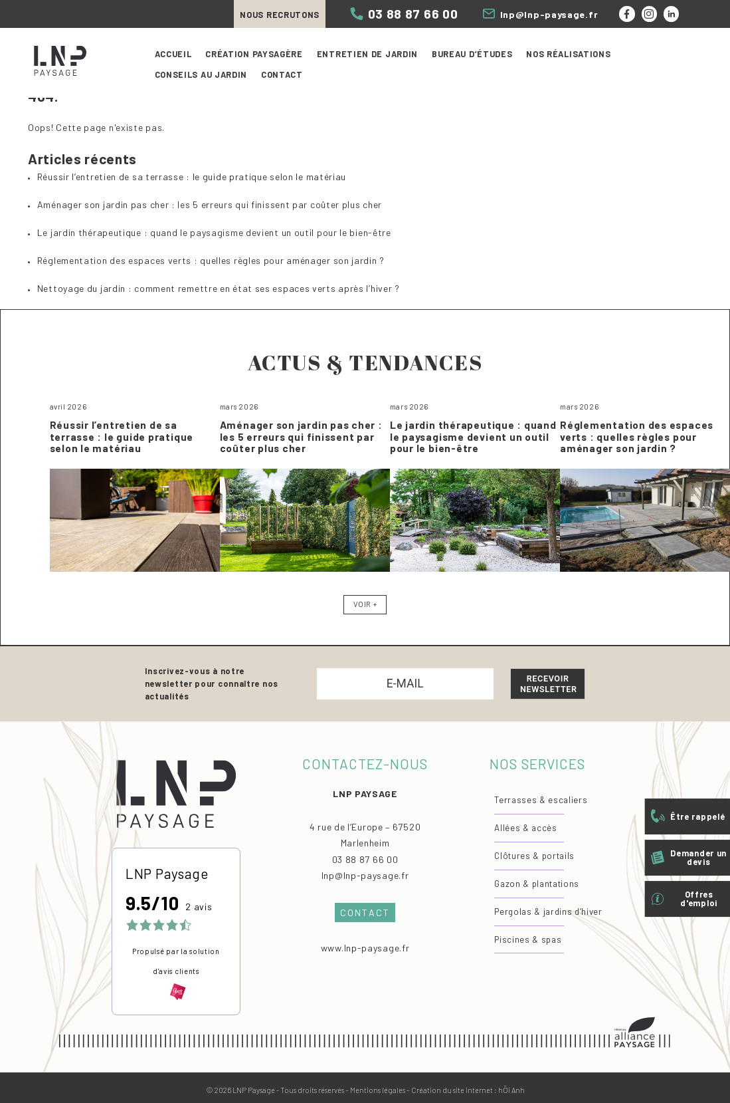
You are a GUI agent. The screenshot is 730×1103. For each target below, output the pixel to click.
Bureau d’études (472, 54)
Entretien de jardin (367, 54)
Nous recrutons (279, 14)
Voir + (365, 604)
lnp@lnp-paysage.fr (365, 875)
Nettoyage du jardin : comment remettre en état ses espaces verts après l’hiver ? (218, 288)
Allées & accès (525, 827)
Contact (282, 74)
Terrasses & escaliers (540, 800)
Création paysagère (254, 54)
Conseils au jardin (201, 74)
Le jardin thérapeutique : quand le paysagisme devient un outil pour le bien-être (214, 232)
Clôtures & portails (534, 855)
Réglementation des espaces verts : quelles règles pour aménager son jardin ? (211, 260)
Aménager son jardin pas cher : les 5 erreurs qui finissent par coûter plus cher (209, 204)
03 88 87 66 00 (365, 859)
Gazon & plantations (536, 883)
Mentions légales (377, 1090)
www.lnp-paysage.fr (365, 947)
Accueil (173, 54)
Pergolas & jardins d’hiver (548, 911)
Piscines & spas (527, 939)
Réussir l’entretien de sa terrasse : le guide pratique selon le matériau (191, 176)
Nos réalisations (568, 54)
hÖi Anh (511, 1090)
